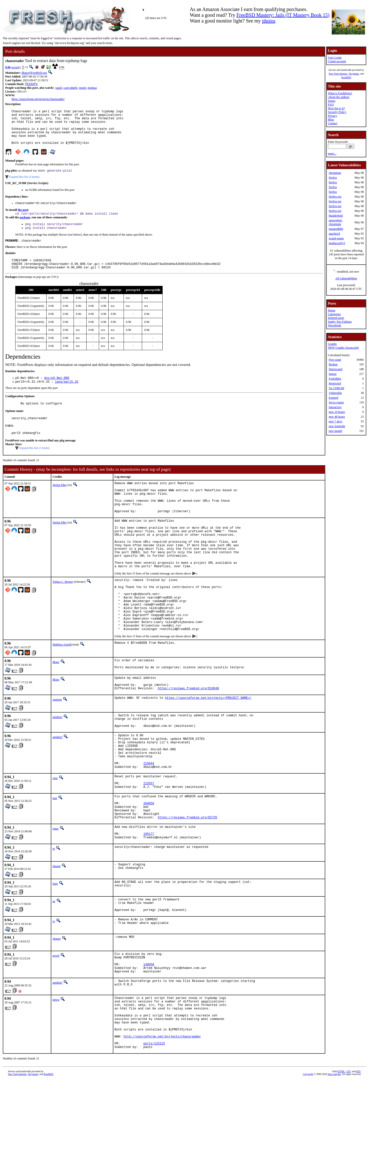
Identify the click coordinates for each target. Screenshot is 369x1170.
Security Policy (337, 112)
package (25, 227)
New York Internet (338, 73)
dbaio (56, 707)
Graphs (332, 344)
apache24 (334, 233)
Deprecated (335, 369)
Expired (333, 397)
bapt (55, 955)
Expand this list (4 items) (24, 185)
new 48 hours (337, 416)
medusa (92, 88)
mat (55, 861)
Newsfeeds (334, 325)
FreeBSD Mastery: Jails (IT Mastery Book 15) (282, 15)
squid (58, 88)
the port (23, 219)
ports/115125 (154, 1133)
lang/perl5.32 (66, 396)
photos (268, 21)
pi (54, 920)
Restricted (335, 383)
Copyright (308, 1164)
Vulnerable (335, 393)
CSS (348, 1161)
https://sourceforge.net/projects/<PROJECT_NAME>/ (208, 748)
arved (56, 1030)
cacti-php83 (70, 88)
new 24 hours (337, 412)
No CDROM (336, 388)
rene (55, 838)
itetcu (56, 1078)
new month (335, 431)
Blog (331, 119)
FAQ (331, 104)
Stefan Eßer (60, 502)
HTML (341, 1161)
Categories (334, 314)
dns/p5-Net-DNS (56, 392)
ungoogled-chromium (335, 222)
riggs (56, 897)
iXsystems (353, 73)
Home (331, 310)
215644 (148, 823)
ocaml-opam (336, 238)
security (16, 67)
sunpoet (57, 749)
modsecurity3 (337, 243)
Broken (333, 364)
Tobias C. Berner (63, 616)
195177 (148, 904)
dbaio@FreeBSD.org (34, 73)
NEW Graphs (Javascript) (343, 347)
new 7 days (335, 421)
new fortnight (337, 426)
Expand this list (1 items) (34, 465)
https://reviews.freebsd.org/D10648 (188, 738)
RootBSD (346, 77)
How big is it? (336, 108)
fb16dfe (31, 84)
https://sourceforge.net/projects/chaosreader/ (38, 99)
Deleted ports (336, 318)
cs (54, 995)
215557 (148, 846)
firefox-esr (335, 196)
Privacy (332, 116)
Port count (335, 359)
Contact (332, 123)
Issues (331, 101)
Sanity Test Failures (340, 321)
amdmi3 (57, 767)
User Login (334, 57)
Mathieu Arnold (62, 690)
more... (332, 153)
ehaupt (57, 937)
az (54, 972)
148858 (148, 1042)
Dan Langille (334, 1164)
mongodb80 (336, 229)
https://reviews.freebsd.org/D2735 (187, 886)
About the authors (338, 97)
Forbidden (335, 378)
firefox (333, 177)
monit (82, 88)
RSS (358, 1161)
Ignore (332, 374)
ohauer (57, 1013)
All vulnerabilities (346, 278)
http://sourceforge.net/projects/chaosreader (162, 1124)
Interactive (335, 407)
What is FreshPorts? (340, 93)
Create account (337, 61)
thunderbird (336, 215)
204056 (148, 869)
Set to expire (336, 402)
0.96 (8, 67)
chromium (335, 173)
